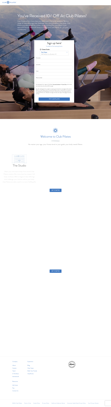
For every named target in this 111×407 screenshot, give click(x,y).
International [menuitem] (15, 376)
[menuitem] (71, 367)
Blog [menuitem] (28, 365)
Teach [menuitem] (14, 371)
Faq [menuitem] (13, 388)
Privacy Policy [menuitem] (45, 403)
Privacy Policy (64, 84)
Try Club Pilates (54, 99)
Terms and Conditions (56, 84)
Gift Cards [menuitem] (15, 385)
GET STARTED (55, 190)
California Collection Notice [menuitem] (58, 403)
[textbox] (54, 53)
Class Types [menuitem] (30, 368)
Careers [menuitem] (14, 368)
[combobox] (54, 53)
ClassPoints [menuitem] (30, 374)
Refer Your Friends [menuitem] (32, 371)
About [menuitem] (14, 365)
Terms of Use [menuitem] (27, 403)
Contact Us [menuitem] (15, 391)
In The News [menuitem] (15, 374)
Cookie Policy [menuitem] (36, 403)
